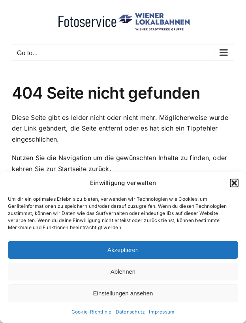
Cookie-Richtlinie (91, 312)
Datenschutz (130, 312)
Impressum (162, 312)
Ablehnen (123, 271)
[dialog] (123, 247)
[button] (234, 183)
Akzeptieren (123, 249)
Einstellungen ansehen (123, 293)
